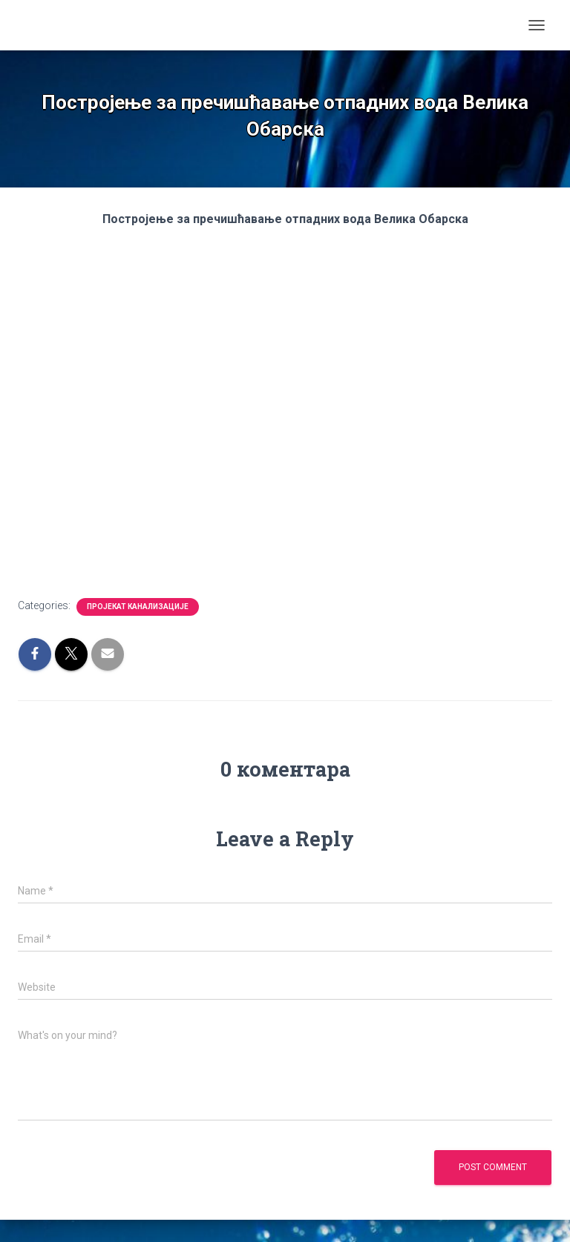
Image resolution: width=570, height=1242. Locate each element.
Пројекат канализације (138, 606)
